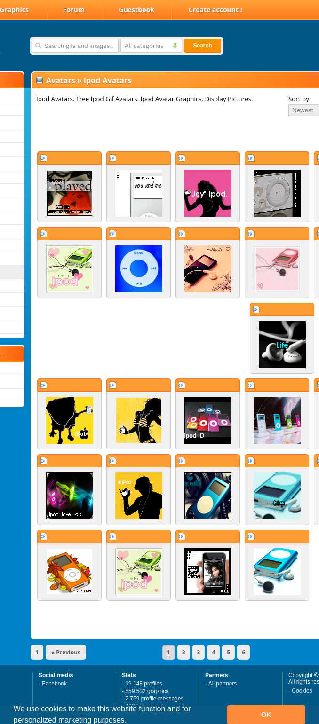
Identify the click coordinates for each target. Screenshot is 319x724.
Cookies (302, 690)
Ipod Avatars (107, 80)
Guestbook (137, 9)
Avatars (60, 80)
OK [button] (266, 714)
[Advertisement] (142, 133)
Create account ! (215, 9)
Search (202, 45)
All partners (222, 683)
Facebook (54, 683)
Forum (74, 9)
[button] (129, 721)
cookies (53, 709)
